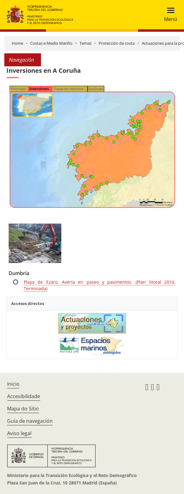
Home (17, 43)
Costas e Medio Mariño (51, 43)
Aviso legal (19, 433)
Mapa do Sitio (23, 408)
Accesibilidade (23, 396)
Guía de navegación (30, 421)
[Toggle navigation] (169, 14)
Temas (86, 43)
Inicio (13, 384)
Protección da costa (117, 43)
